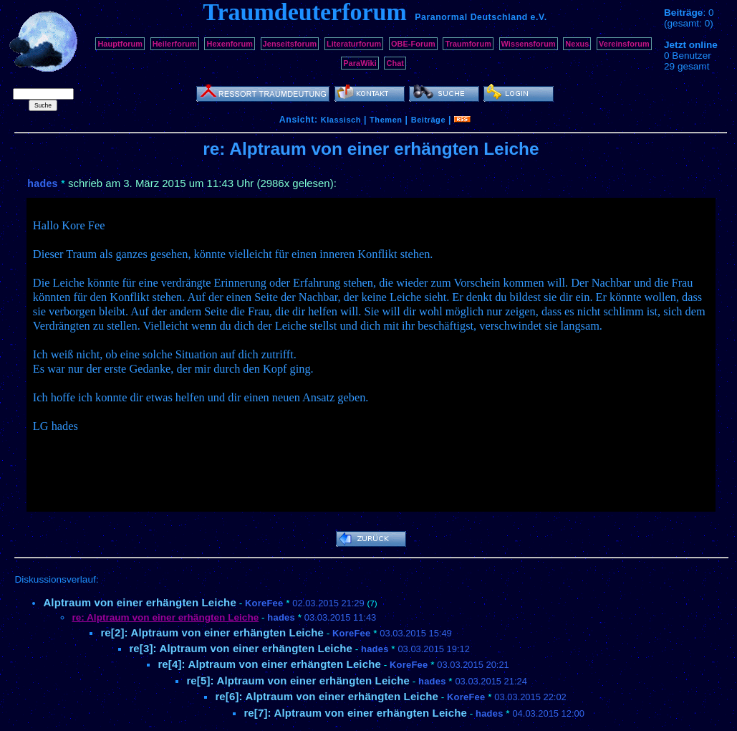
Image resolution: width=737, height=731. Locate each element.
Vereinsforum (624, 43)
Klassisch (341, 119)
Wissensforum (528, 43)
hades (42, 183)
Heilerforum (175, 43)
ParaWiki (360, 63)
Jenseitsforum (290, 43)
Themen (386, 119)
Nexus (577, 43)
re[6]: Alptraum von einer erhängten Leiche (326, 696)
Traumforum (468, 43)
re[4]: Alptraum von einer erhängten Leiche (269, 664)
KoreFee (264, 603)
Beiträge (428, 119)
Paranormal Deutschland (471, 17)
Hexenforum (229, 43)
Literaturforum (354, 43)
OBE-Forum (413, 43)
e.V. (539, 17)
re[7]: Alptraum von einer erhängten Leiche (355, 713)
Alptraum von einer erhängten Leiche (139, 602)
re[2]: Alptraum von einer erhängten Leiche (212, 632)
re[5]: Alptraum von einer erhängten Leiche (298, 680)
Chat (395, 63)
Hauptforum (120, 43)
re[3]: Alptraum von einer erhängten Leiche (240, 648)
